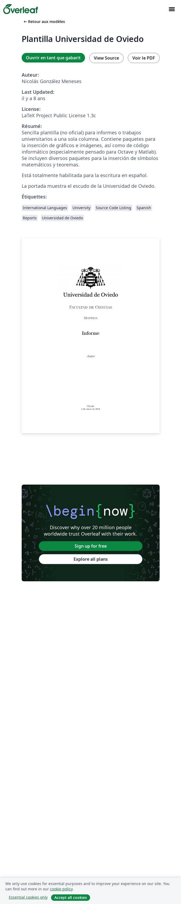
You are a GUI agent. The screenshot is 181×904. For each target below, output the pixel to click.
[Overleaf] (20, 9)
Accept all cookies (70, 897)
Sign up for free (91, 546)
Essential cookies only (28, 897)
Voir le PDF (143, 58)
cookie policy (61, 888)
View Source (106, 58)
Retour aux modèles (44, 21)
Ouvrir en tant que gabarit (53, 58)
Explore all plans (91, 559)
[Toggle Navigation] (171, 9)
